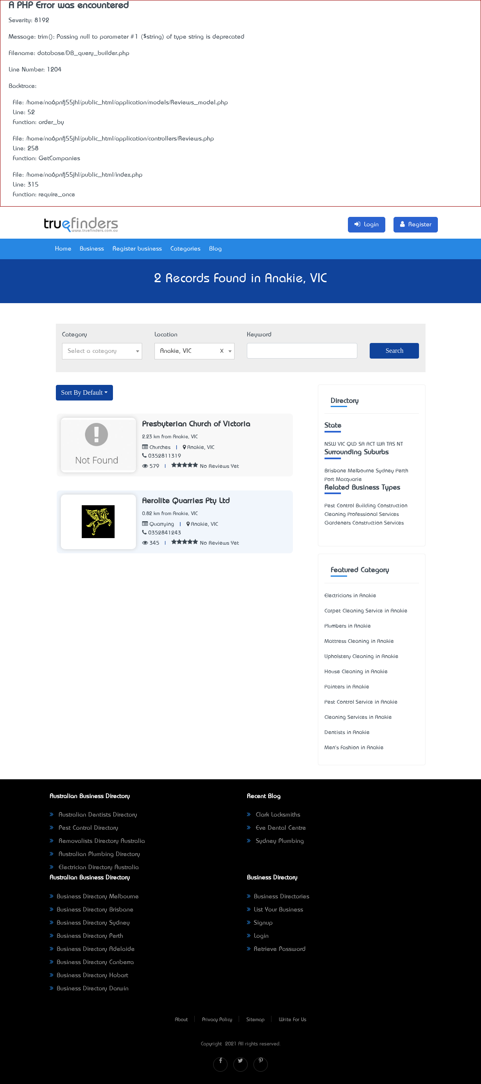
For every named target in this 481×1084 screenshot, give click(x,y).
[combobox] (102, 351)
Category (74, 335)
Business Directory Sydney (90, 923)
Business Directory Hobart (89, 975)
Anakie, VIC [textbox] (192, 351)
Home (63, 249)
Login (258, 936)
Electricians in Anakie (350, 595)
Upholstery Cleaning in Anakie (361, 656)
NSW (330, 444)
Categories (185, 249)
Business (92, 249)
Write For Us (292, 1019)
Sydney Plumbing (275, 841)
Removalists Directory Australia (97, 841)
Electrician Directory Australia (94, 867)
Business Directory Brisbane (91, 910)
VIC (341, 444)
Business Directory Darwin (89, 989)
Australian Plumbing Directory (95, 854)
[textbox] (102, 351)
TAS (391, 444)
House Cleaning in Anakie (356, 671)
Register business (137, 249)
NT (400, 444)
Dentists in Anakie (347, 732)
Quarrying (158, 524)
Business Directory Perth (86, 936)
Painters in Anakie (347, 687)
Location (165, 335)
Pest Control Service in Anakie (361, 702)
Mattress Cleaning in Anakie (359, 641)
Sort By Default (82, 392)
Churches (156, 447)
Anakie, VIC (200, 447)
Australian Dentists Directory (93, 815)
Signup (260, 923)
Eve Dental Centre (276, 828)
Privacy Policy (217, 1019)
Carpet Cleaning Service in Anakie (366, 611)
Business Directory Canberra (92, 962)
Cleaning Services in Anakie (358, 717)
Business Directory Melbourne (94, 897)
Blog (215, 249)
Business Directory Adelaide (92, 949)
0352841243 (161, 533)
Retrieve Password (276, 949)
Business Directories (278, 897)
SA (362, 444)
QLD (352, 444)
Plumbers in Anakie (348, 626)
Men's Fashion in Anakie (354, 747)
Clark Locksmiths (273, 815)
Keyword (259, 335)
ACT (370, 444)
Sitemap (255, 1019)
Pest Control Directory (84, 828)
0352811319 (161, 456)
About (181, 1019)
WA (381, 444)
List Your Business (275, 910)
